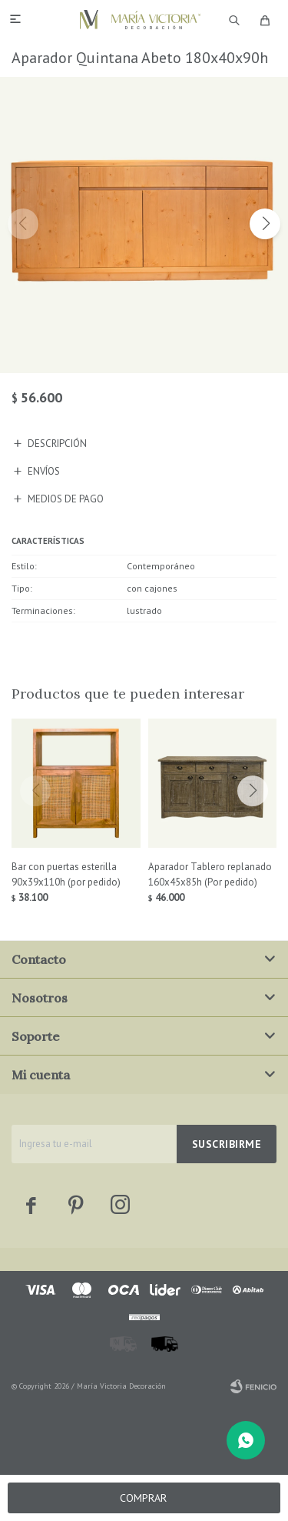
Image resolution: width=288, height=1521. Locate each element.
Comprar (143, 1498)
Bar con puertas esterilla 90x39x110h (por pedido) (66, 874)
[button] (265, 223)
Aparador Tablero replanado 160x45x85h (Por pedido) (210, 874)
